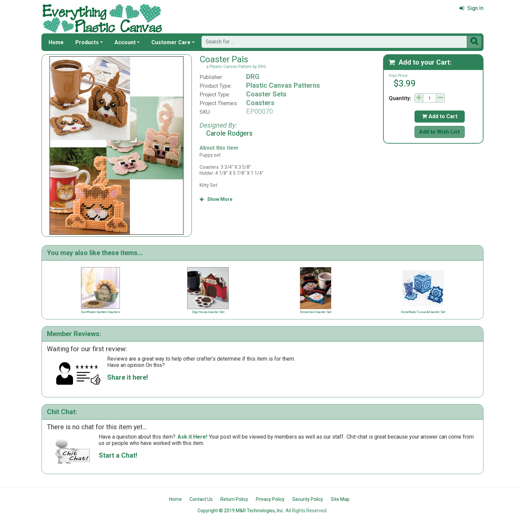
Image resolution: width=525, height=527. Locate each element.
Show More (216, 199)
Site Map (340, 499)
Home (56, 42)
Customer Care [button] (171, 42)
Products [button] (87, 42)
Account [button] (125, 42)
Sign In (471, 8)
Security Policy (307, 499)
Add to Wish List (439, 132)
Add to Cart (439, 116)
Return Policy (234, 499)
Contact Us (201, 499)
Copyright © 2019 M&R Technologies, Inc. (241, 510)
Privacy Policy (270, 499)
